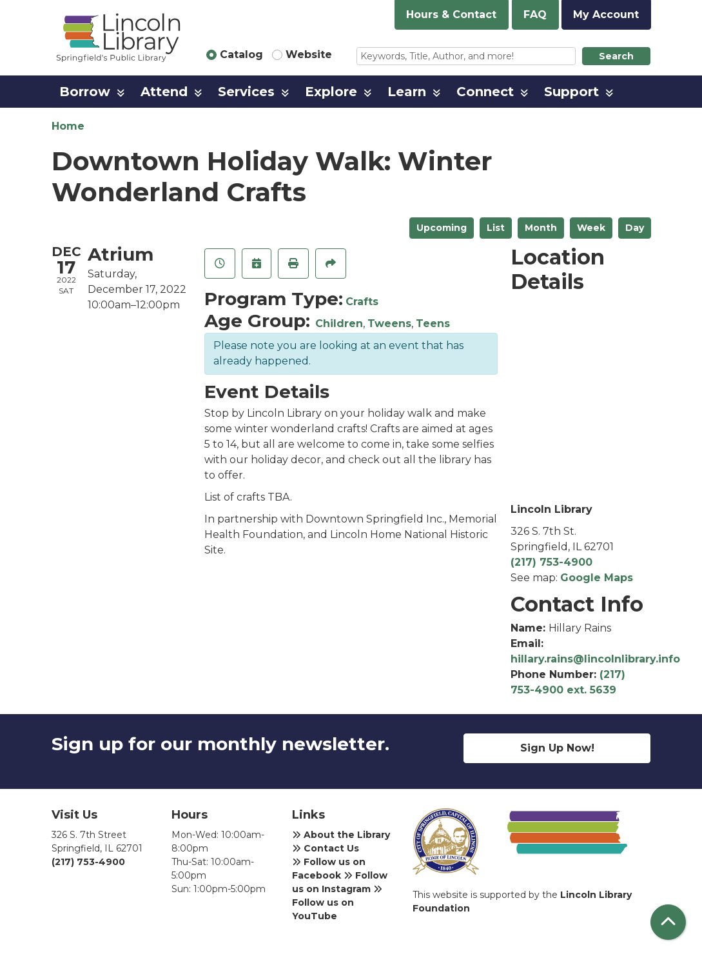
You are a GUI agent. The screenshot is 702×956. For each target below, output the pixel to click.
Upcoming (441, 228)
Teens (433, 323)
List (496, 228)
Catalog (241, 54)
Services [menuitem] (246, 91)
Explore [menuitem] (331, 91)
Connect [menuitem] (485, 91)
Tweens (389, 323)
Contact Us (325, 848)
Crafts (362, 301)
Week (591, 228)
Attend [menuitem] (164, 91)
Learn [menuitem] (406, 91)
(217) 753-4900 (551, 562)
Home (68, 126)
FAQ (535, 14)
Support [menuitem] (571, 91)
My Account (606, 14)
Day (634, 228)
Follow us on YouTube (337, 903)
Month (541, 228)
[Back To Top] (668, 922)
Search (616, 56)
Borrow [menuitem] (84, 91)
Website (309, 54)
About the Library (341, 835)
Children (339, 323)
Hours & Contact (451, 14)
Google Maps (596, 578)
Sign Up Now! (557, 748)
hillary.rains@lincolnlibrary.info (595, 659)
